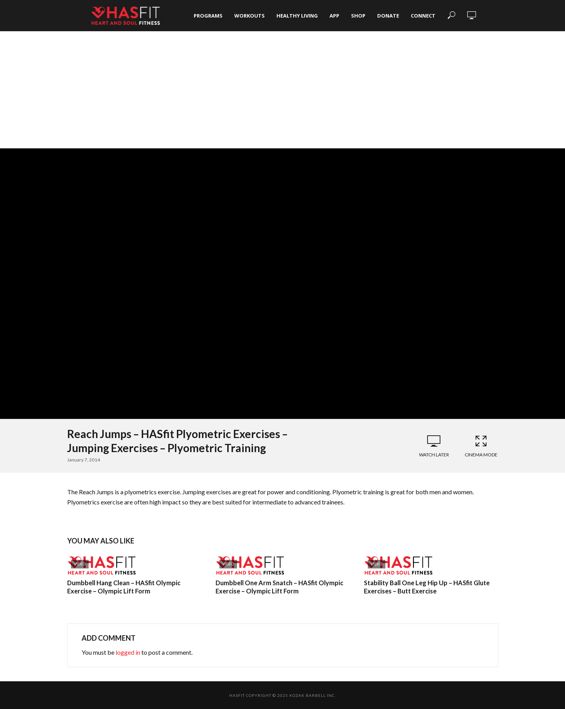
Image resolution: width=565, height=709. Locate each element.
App (334, 15)
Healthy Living (297, 15)
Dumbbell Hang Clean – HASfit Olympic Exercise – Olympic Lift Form (123, 587)
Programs (208, 15)
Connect (423, 15)
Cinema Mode (481, 446)
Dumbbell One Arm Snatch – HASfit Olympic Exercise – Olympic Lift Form (279, 587)
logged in (128, 652)
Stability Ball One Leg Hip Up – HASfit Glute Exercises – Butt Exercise (426, 587)
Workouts (249, 15)
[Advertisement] (282, 89)
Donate (388, 15)
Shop (358, 15)
